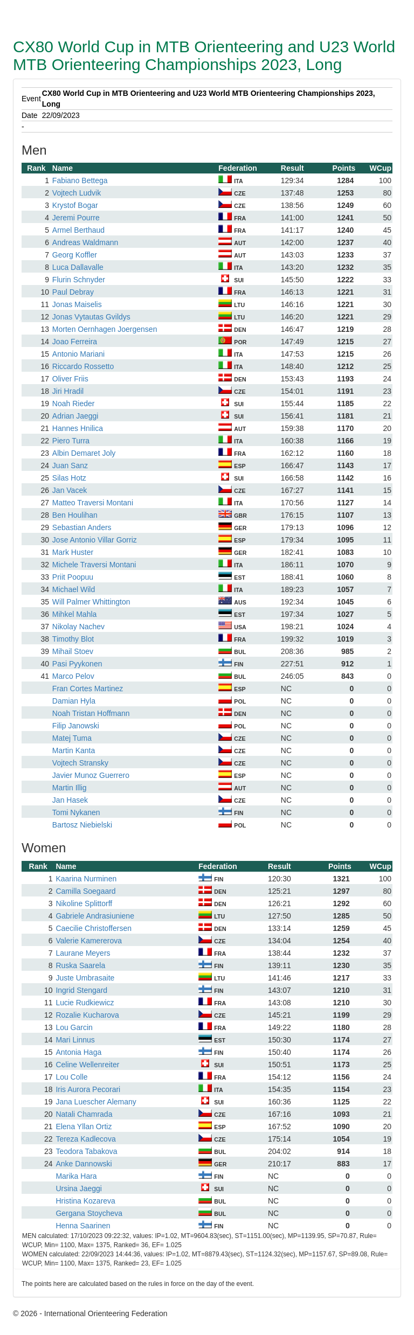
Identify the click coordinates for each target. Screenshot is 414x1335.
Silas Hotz (69, 478)
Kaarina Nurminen (86, 878)
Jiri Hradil (68, 391)
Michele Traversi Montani (94, 564)
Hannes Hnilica (77, 428)
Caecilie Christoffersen (94, 928)
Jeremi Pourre (76, 217)
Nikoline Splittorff (84, 903)
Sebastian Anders (82, 527)
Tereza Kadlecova (85, 1139)
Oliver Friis (70, 378)
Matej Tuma (72, 738)
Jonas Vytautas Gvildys (91, 316)
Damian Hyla (73, 701)
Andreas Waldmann (85, 242)
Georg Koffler (74, 255)
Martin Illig (69, 787)
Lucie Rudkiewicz (85, 1002)
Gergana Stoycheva (89, 1213)
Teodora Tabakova (86, 1151)
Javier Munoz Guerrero (90, 775)
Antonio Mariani (78, 354)
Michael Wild (73, 589)
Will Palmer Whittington (91, 601)
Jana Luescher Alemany (96, 1101)
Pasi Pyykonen (77, 663)
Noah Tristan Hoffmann (91, 713)
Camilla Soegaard (85, 891)
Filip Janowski (75, 725)
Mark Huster (72, 552)
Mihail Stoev (72, 651)
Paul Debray (73, 292)
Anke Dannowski (84, 1163)
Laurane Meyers (83, 953)
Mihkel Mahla (74, 614)
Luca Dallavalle (78, 267)
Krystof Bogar (75, 205)
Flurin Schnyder (78, 279)
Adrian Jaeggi (75, 416)
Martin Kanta (73, 750)
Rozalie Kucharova (87, 1015)
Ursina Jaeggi (79, 1188)
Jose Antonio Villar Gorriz (94, 540)
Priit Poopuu (72, 577)
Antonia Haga (78, 1052)
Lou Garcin (74, 1027)
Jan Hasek (70, 800)
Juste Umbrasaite (85, 978)
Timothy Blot (73, 639)
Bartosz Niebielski (82, 825)
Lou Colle (71, 1077)
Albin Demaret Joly (84, 453)
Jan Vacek (69, 490)
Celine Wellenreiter (87, 1064)
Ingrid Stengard (81, 990)
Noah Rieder (73, 403)
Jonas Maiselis (77, 304)
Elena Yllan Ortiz (84, 1126)
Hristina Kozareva (85, 1201)
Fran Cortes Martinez (87, 688)
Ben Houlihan (75, 515)
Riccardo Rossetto (83, 366)
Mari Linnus (75, 1039)
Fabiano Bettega (80, 180)
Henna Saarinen (83, 1225)
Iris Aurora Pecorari (88, 1089)
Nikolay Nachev (78, 626)
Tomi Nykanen (76, 812)
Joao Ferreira (74, 341)
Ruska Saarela (80, 965)
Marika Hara (76, 1176)
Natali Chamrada (84, 1114)
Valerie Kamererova (89, 940)
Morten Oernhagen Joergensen (104, 329)
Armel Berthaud (78, 230)
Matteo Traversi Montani (92, 502)
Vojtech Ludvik (76, 193)
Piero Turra (70, 440)
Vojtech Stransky (80, 763)
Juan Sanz (70, 465)
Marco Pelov (73, 676)
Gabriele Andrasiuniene (95, 916)
